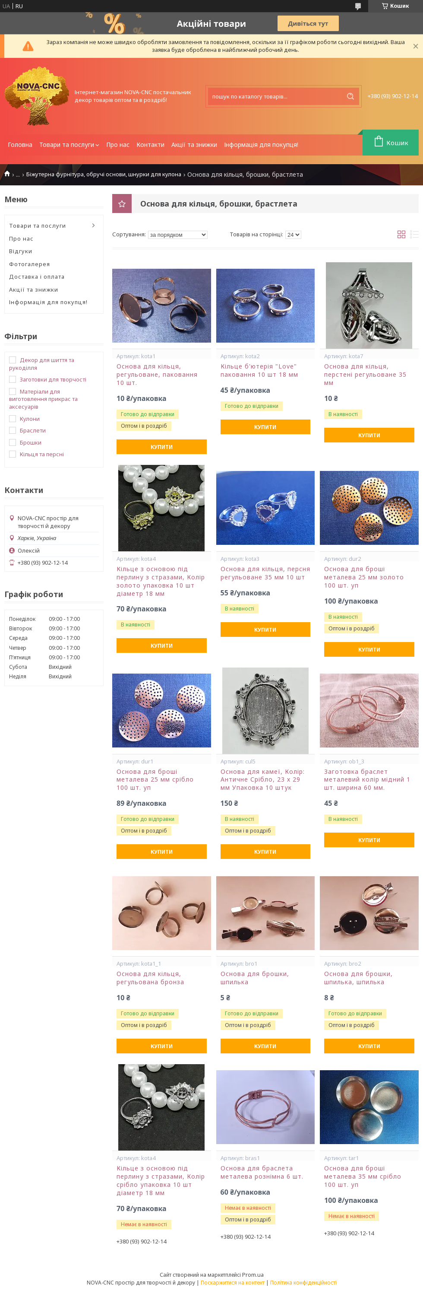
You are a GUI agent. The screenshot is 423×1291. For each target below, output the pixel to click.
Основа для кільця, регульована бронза (150, 978)
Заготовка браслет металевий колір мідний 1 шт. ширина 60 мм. (367, 780)
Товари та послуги (66, 144)
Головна (20, 144)
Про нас (117, 144)
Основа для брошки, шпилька (255, 978)
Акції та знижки (194, 144)
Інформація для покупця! (261, 144)
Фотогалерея (29, 264)
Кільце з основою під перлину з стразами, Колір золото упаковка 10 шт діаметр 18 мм (161, 581)
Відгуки (20, 251)
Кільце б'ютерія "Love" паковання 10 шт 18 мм (259, 370)
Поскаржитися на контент (233, 1282)
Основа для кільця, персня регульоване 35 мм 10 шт (265, 573)
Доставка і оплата (37, 276)
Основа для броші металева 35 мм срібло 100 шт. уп (362, 1176)
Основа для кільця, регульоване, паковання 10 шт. (157, 374)
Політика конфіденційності (303, 1282)
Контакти (150, 144)
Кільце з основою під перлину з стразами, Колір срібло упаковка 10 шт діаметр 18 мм (161, 1180)
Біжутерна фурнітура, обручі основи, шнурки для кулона (103, 174)
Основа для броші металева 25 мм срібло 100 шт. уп (155, 780)
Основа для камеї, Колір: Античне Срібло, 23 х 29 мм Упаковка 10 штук (263, 780)
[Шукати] (350, 96)
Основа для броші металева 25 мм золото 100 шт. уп (364, 577)
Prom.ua (253, 1274)
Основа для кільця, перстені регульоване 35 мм (365, 374)
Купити (162, 447)
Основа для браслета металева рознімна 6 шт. (262, 1172)
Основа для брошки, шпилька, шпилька (358, 978)
